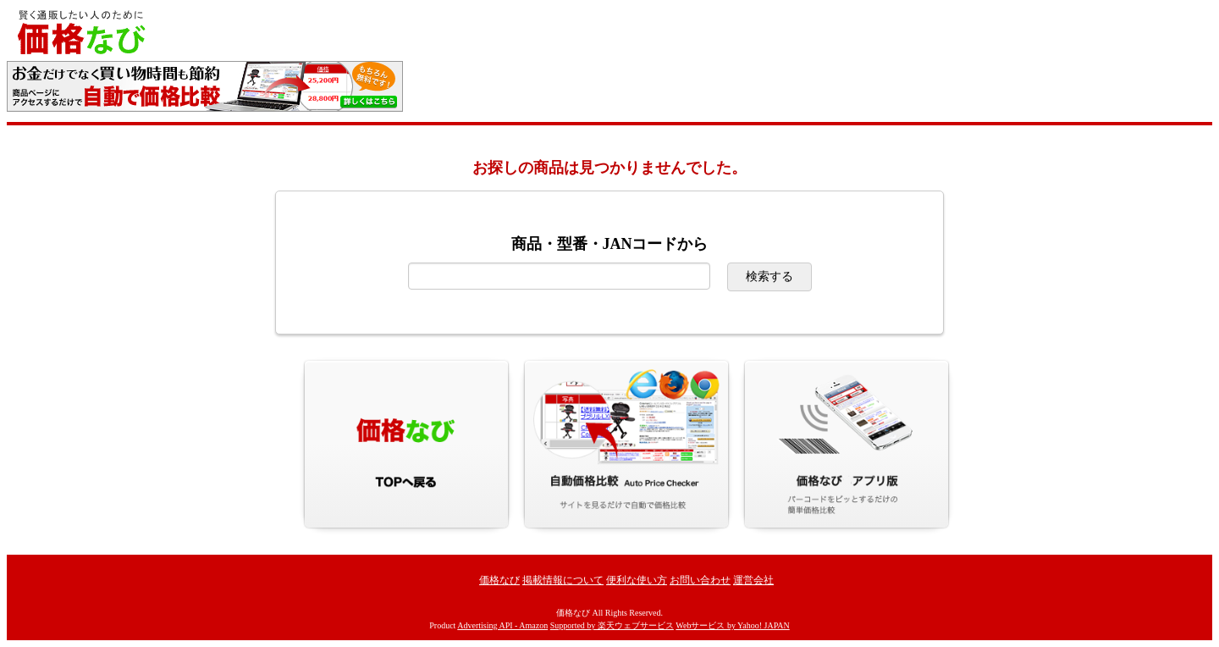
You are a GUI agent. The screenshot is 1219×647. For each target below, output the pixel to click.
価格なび (499, 580)
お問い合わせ (700, 580)
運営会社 (753, 580)
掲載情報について (563, 580)
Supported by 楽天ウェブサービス (612, 625)
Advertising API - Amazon (502, 625)
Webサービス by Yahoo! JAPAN (732, 625)
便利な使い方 (636, 580)
